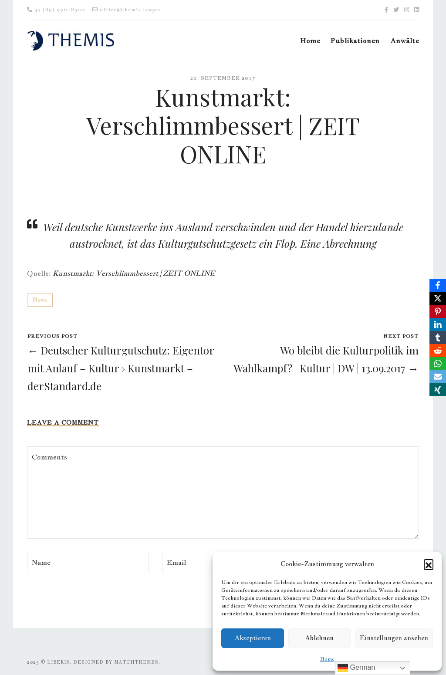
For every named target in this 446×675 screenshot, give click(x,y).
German (356, 668)
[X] (437, 298)
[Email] (437, 376)
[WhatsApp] (437, 363)
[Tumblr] (437, 337)
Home (327, 658)
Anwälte (404, 40)
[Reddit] (437, 350)
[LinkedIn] (437, 324)
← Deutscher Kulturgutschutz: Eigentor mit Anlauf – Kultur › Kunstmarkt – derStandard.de (120, 368)
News (40, 300)
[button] (428, 564)
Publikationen (355, 40)
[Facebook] (437, 285)
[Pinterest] (437, 311)
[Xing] (437, 389)
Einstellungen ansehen (394, 638)
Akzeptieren (252, 638)
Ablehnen (319, 638)
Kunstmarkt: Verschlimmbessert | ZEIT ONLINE (134, 273)
